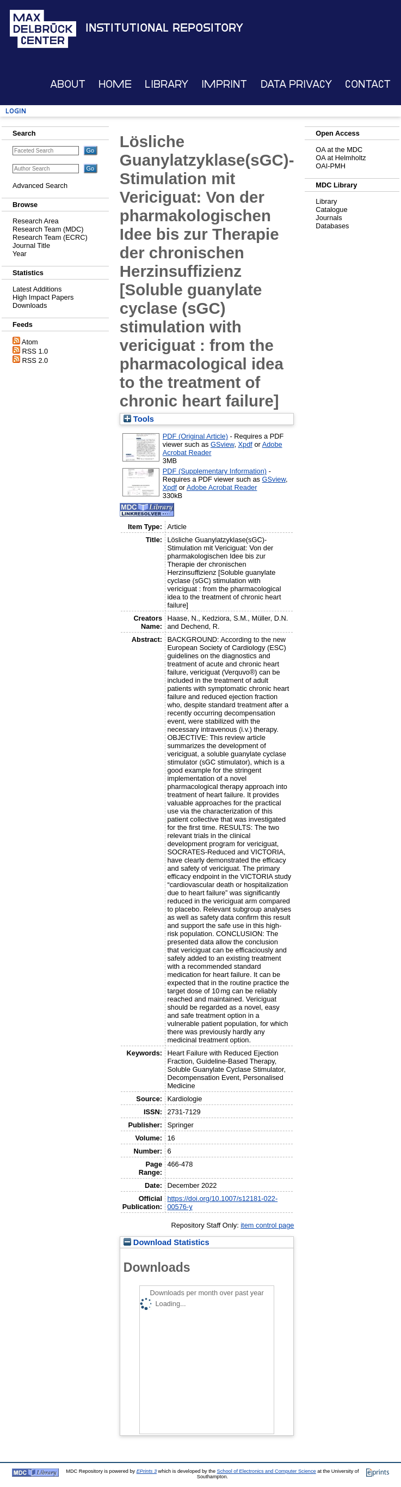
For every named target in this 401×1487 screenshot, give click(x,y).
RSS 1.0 (35, 351)
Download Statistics (166, 1242)
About (67, 84)
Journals (329, 218)
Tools (139, 419)
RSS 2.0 (35, 360)
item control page (267, 1225)
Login (15, 110)
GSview (222, 444)
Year (20, 254)
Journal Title (31, 245)
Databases (332, 226)
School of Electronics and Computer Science (266, 1471)
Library (166, 84)
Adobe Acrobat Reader (222, 487)
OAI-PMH (331, 166)
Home (115, 84)
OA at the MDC (339, 149)
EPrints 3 (147, 1471)
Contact (368, 84)
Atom (30, 342)
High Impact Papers (43, 297)
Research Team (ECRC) (50, 237)
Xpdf (245, 444)
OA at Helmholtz (341, 158)
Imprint (224, 84)
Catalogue (331, 209)
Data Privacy (296, 84)
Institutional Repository (164, 27)
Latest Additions (37, 289)
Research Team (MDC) (48, 229)
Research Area (36, 221)
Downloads (30, 305)
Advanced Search (40, 185)
